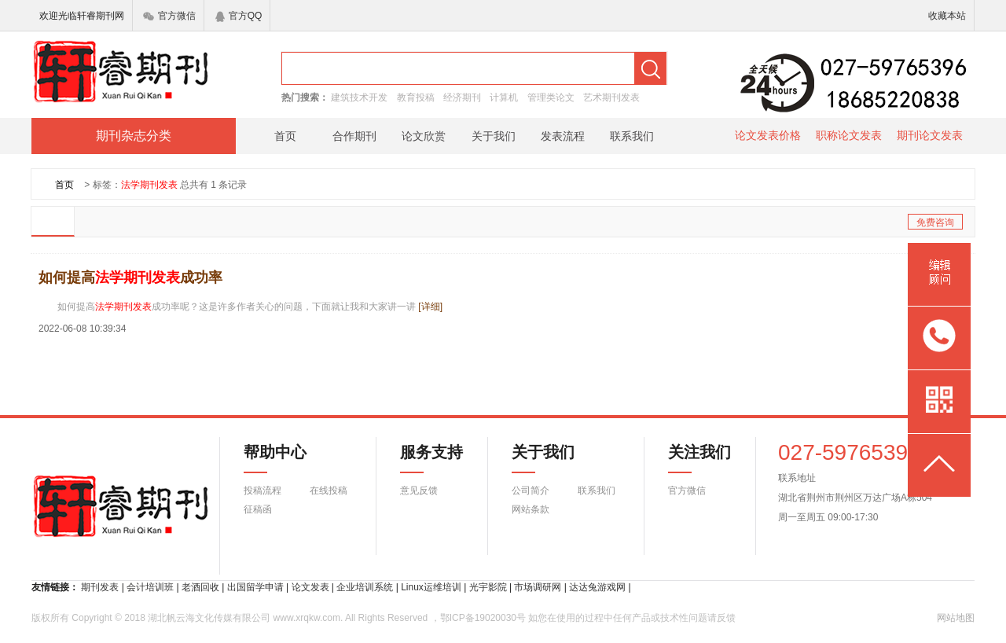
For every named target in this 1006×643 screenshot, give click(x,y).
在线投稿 (328, 490)
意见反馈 (419, 490)
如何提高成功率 (130, 277)
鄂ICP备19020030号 (483, 617)
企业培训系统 (364, 587)
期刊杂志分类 (133, 135)
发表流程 (563, 136)
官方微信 (169, 15)
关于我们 (494, 136)
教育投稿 (416, 97)
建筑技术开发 (359, 97)
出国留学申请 (255, 587)
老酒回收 (200, 587)
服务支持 (422, 458)
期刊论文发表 (930, 135)
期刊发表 (100, 587)
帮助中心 (275, 458)
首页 (285, 136)
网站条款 (530, 509)
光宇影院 (488, 587)
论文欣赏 (424, 136)
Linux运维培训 (431, 587)
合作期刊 (354, 136)
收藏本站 (947, 15)
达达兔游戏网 (597, 587)
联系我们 (632, 136)
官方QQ (239, 15)
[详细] (430, 306)
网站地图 (956, 617)
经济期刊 (462, 97)
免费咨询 (935, 222)
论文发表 (310, 587)
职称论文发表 (849, 135)
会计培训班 (150, 587)
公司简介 (530, 490)
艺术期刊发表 (611, 97)
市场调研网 (537, 587)
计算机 (504, 97)
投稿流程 (262, 490)
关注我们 (690, 458)
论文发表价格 (768, 135)
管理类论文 (551, 97)
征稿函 (258, 509)
